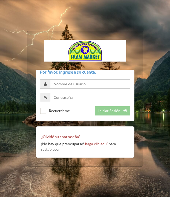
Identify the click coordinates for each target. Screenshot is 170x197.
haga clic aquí (96, 143)
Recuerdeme (59, 110)
